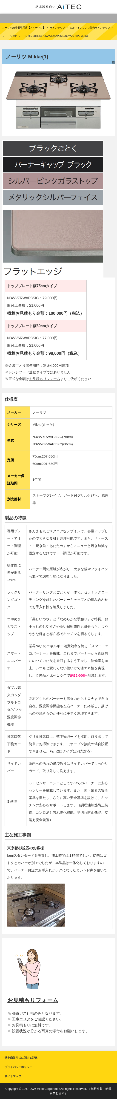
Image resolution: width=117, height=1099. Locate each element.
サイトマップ (13, 1076)
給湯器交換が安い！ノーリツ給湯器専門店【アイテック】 (58, 6)
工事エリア (21, 1019)
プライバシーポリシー (18, 1067)
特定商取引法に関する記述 (21, 1057)
